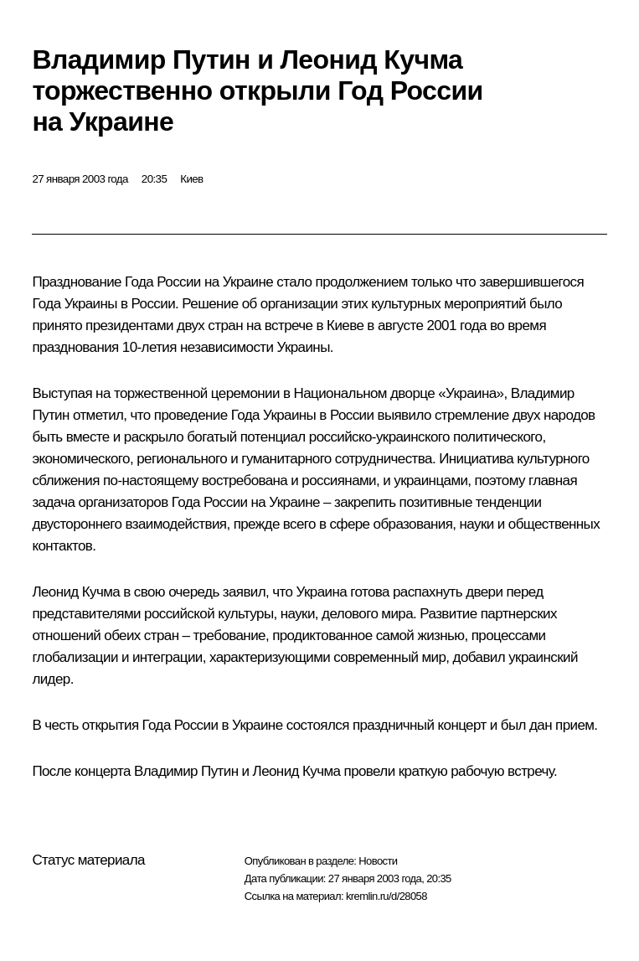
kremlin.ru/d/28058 (386, 896)
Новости (377, 861)
